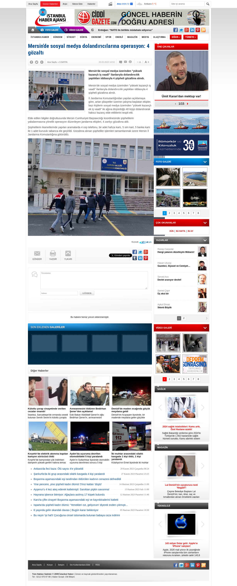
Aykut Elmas (177, 306)
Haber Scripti (58, 577)
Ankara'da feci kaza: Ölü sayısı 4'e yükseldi (58, 468)
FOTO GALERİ (163, 161)
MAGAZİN (162, 447)
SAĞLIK (161, 389)
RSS (97, 565)
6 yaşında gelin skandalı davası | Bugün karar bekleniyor (66, 510)
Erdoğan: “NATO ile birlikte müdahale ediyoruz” (125, 30)
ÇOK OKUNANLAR (166, 222)
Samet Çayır (177, 292)
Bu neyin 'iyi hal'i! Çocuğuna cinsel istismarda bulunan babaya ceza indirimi (77, 515)
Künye (50, 565)
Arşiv (65, 4)
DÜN (171, 231)
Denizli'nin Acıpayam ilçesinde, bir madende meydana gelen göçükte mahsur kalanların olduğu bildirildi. (132, 413)
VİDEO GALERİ (164, 328)
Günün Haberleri (50, 4)
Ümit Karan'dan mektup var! (181, 96)
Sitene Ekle (77, 4)
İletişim (61, 565)
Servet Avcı (177, 278)
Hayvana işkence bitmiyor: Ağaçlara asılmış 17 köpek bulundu (69, 494)
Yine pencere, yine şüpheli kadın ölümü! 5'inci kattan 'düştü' (68, 484)
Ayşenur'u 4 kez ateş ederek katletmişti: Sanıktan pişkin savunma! (71, 489)
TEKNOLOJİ (163, 506)
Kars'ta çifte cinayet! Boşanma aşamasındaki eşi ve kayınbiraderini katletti (76, 499)
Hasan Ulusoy (177, 264)
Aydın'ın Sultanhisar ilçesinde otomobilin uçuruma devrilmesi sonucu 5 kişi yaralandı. (90, 458)
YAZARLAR (162, 240)
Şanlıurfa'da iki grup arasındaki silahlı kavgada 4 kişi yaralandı (69, 473)
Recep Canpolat (177, 251)
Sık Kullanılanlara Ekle (80, 565)
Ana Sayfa (33, 4)
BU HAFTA (180, 231)
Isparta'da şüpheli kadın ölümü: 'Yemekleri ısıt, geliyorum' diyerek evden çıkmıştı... (81, 504)
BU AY (190, 231)
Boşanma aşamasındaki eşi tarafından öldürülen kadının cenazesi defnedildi (77, 479)
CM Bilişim (70, 577)
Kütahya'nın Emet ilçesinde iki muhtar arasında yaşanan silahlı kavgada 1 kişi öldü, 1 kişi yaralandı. (132, 458)
